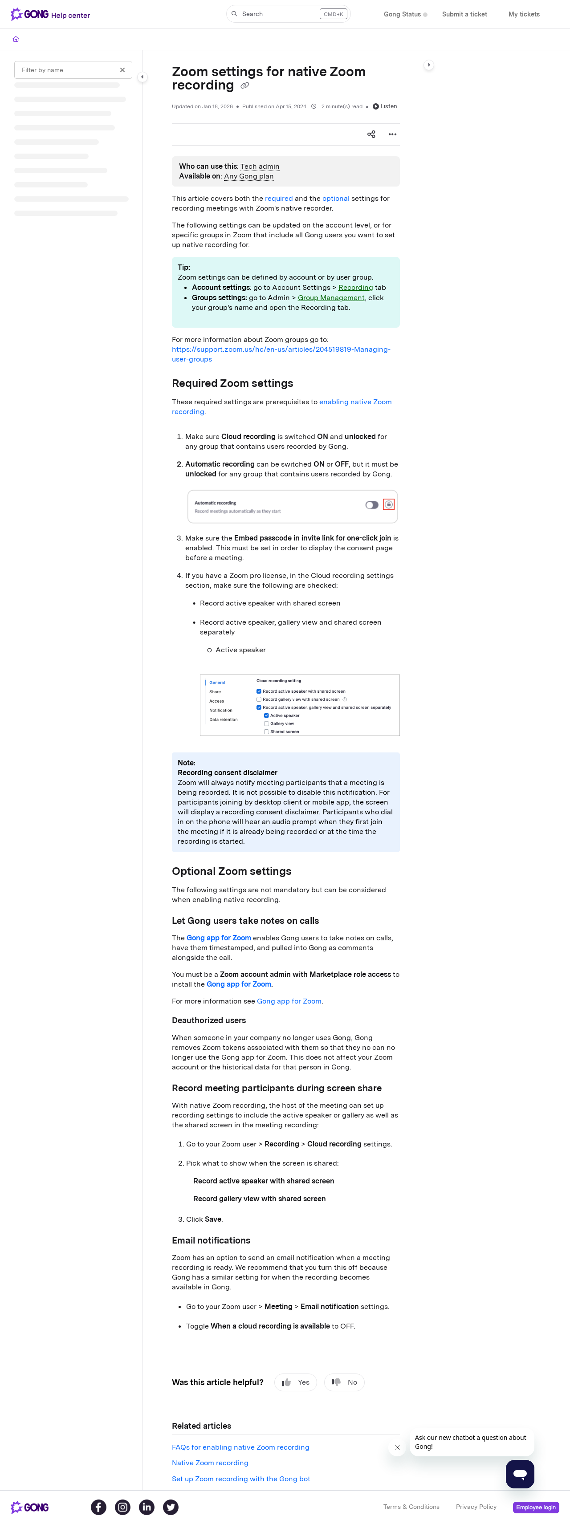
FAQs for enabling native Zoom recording (240, 1447)
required (279, 198)
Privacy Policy (476, 1506)
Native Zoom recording (210, 1463)
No (344, 1382)
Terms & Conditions (411, 1506)
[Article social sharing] (371, 134)
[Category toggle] (142, 77)
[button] (288, 14)
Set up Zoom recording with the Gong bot (241, 1479)
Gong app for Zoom (289, 1001)
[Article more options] (393, 134)
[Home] (15, 39)
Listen (385, 106)
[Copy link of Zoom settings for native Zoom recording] (245, 86)
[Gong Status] (402, 14)
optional (336, 198)
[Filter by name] (73, 70)
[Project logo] (52, 14)
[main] (286, 770)
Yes (295, 1382)
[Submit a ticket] (464, 14)
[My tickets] (524, 14)
